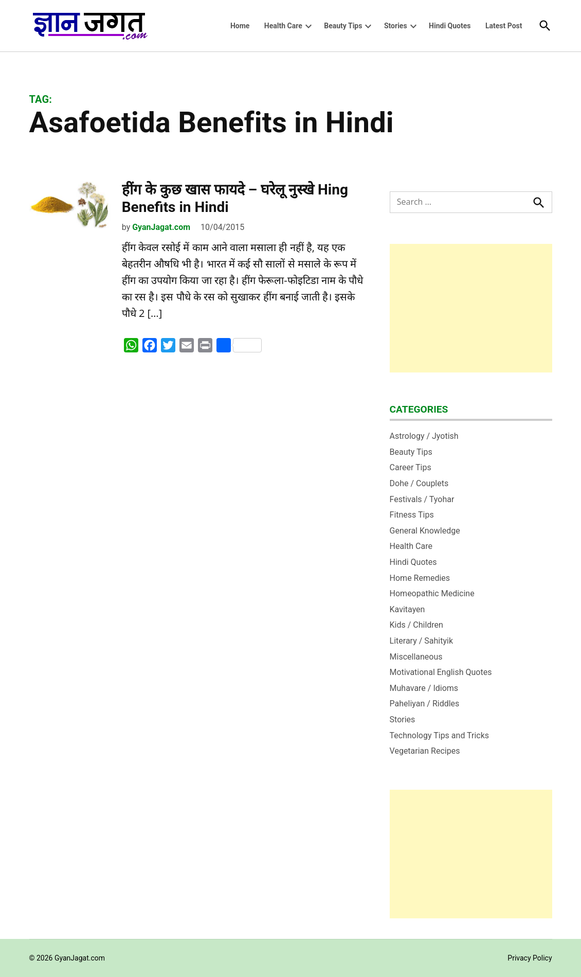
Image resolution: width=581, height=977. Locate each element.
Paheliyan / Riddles (425, 703)
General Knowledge (425, 531)
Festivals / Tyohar (422, 499)
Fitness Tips (412, 515)
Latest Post (503, 26)
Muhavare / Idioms (424, 688)
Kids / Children (416, 625)
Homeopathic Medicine (432, 593)
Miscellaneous (416, 657)
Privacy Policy (529, 958)
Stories (395, 26)
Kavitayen (407, 609)
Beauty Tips (343, 26)
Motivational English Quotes (441, 672)
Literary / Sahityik (421, 641)
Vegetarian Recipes (425, 751)
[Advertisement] (471, 308)
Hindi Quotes (449, 26)
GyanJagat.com (161, 227)
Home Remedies (420, 578)
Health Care (283, 26)
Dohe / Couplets (419, 483)
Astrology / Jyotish (424, 436)
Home (239, 26)
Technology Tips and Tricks (439, 735)
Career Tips (410, 467)
